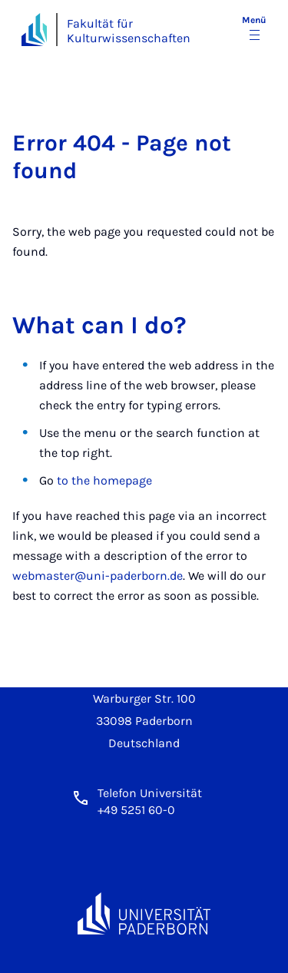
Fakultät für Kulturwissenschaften (128, 30)
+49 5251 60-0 (136, 810)
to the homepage (104, 480)
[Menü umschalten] (254, 29)
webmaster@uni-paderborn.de (97, 575)
